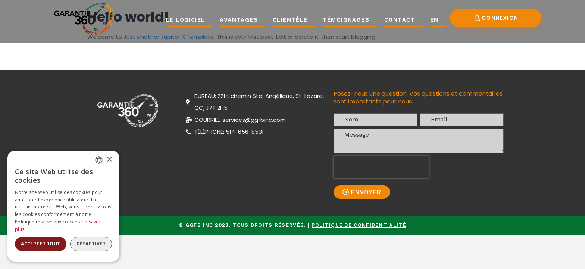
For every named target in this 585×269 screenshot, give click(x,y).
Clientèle (290, 19)
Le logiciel (185, 19)
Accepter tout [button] (40, 244)
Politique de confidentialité (359, 225)
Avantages (239, 19)
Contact (399, 19)
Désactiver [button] (91, 244)
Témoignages (346, 19)
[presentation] (381, 167)
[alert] (63, 206)
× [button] (109, 160)
